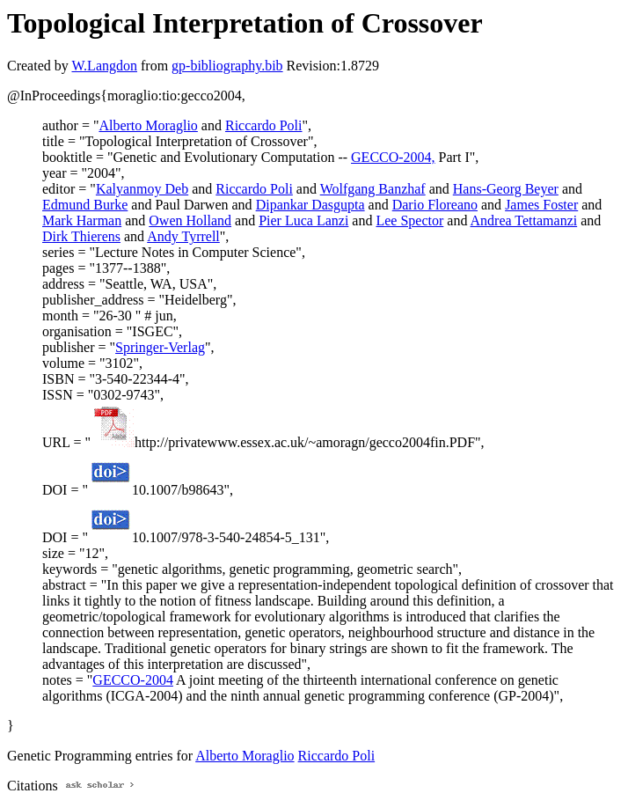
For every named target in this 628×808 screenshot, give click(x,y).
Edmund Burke (85, 204)
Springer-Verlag (160, 347)
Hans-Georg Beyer (506, 188)
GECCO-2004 (132, 679)
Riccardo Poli (264, 125)
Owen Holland (190, 220)
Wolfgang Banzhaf (373, 188)
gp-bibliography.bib (227, 65)
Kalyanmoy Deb (142, 188)
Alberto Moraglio (148, 125)
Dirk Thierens (81, 236)
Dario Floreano (435, 204)
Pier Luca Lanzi (303, 220)
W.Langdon (104, 65)
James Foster (541, 204)
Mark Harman (81, 220)
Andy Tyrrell (183, 236)
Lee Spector (409, 220)
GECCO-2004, (393, 157)
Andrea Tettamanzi (524, 220)
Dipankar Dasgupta (310, 204)
